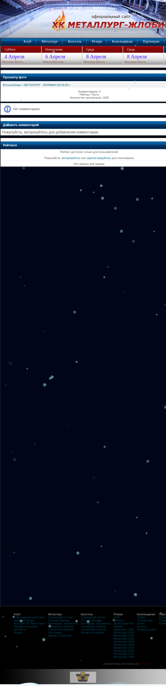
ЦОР (116, 617)
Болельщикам (122, 41)
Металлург (50, 41)
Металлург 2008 (123, 656)
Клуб (27, 41)
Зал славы (55, 632)
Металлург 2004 (123, 644)
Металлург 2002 (123, 638)
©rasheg (145, 663)
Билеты (141, 626)
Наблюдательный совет (29, 617)
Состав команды (59, 620)
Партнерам (151, 41)
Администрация (24, 620)
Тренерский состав (60, 617)
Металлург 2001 (123, 635)
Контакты (20, 629)
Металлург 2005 (123, 647)
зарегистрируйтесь (99, 158)
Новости (118, 620)
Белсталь (74, 41)
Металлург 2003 (123, 641)
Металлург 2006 (123, 650)
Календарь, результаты (63, 623)
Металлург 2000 (123, 632)
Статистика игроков (61, 629)
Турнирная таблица (60, 626)
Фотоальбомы (12, 84)
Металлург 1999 (123, 629)
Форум (141, 617)
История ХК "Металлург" (30, 623)
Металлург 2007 (123, 653)
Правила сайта (146, 629)
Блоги (140, 623)
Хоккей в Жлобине (26, 626)
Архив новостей (123, 623)
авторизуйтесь (71, 158)
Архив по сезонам (59, 635)
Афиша (118, 626)
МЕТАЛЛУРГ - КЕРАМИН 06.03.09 (46, 84)
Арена (18, 632)
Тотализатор (145, 620)
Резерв (97, 41)
